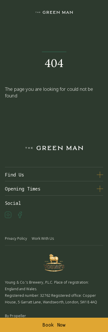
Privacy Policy (16, 238)
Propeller (18, 315)
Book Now (54, 325)
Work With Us (43, 238)
